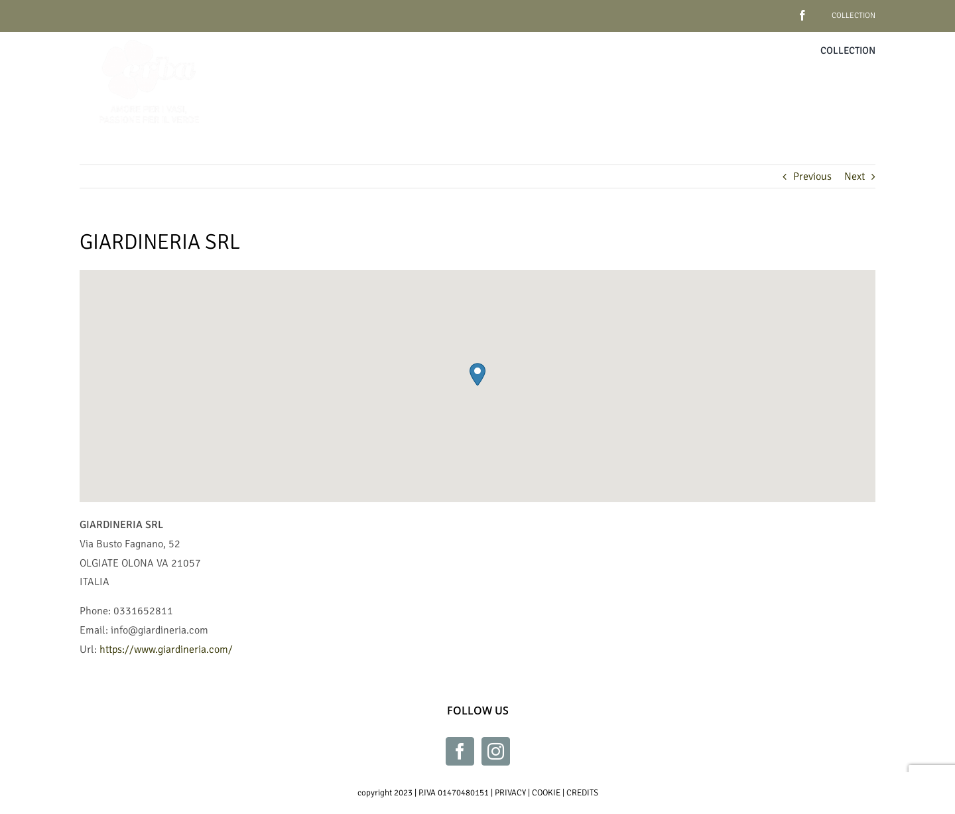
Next (854, 176)
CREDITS (582, 792)
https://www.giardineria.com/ (166, 649)
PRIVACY (510, 792)
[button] (477, 374)
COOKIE (546, 792)
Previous (812, 176)
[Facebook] (460, 751)
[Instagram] (495, 751)
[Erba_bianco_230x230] (149, 37)
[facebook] (782, 10)
